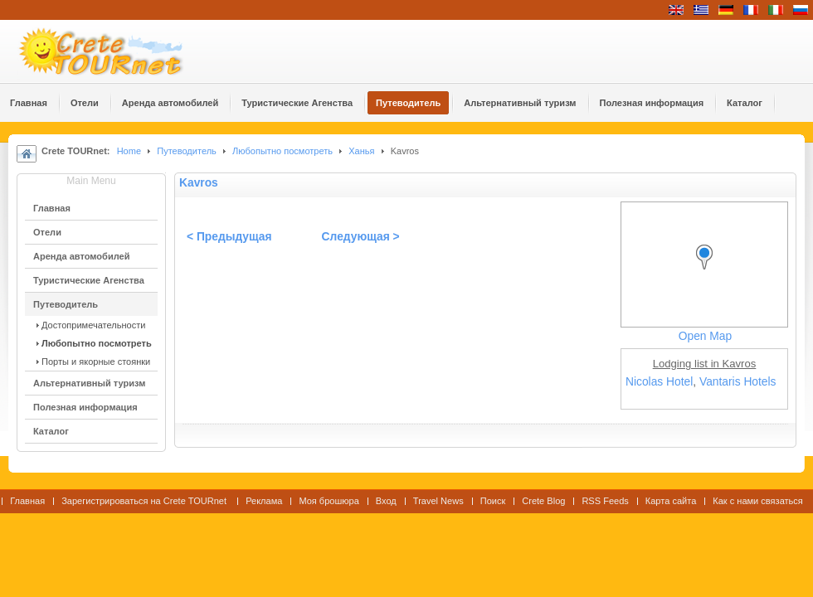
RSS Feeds (605, 501)
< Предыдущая (229, 237)
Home (129, 151)
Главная (27, 501)
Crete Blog (543, 501)
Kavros (198, 183)
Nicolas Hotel (659, 382)
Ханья (361, 151)
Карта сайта (670, 501)
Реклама (264, 501)
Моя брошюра (328, 501)
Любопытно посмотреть (282, 151)
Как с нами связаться (758, 501)
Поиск (493, 501)
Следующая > (361, 237)
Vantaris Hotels (737, 382)
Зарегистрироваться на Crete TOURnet (145, 501)
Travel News (438, 501)
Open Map (705, 336)
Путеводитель (187, 151)
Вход (386, 501)
